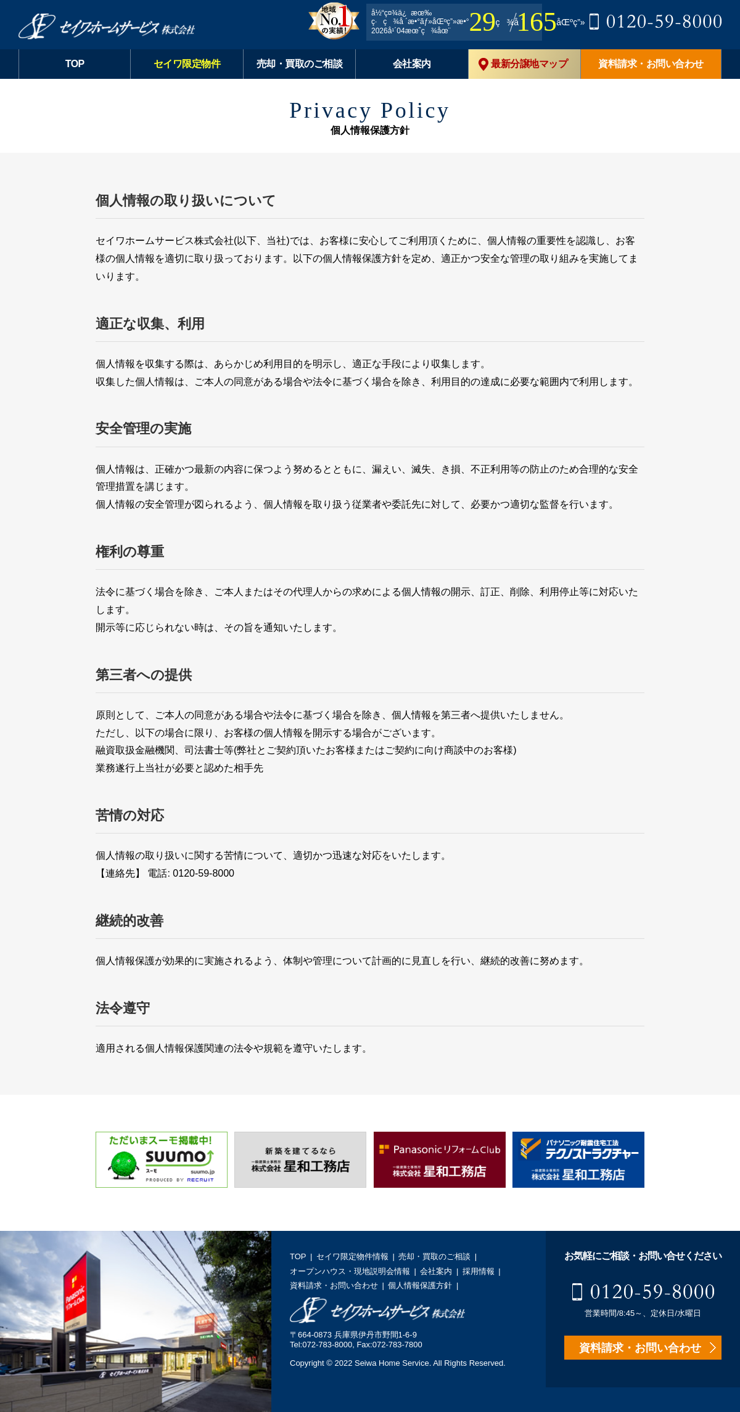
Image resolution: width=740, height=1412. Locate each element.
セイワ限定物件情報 (352, 1256)
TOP (74, 64)
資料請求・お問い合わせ (651, 64)
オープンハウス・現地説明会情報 (350, 1271)
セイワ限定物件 (187, 64)
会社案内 (412, 64)
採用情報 (478, 1271)
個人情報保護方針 (420, 1285)
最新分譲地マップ (523, 64)
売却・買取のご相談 (300, 64)
